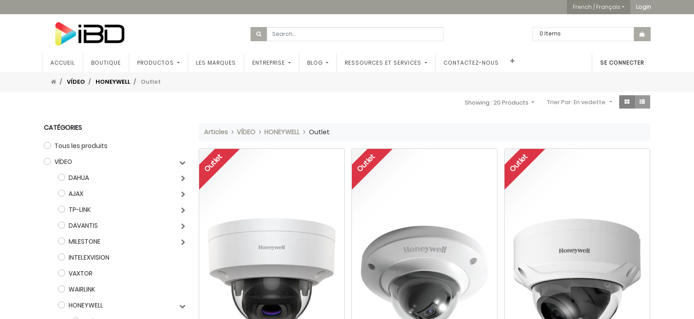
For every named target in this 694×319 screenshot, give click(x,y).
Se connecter (620, 62)
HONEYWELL (113, 82)
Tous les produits (81, 145)
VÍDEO (76, 82)
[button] (643, 7)
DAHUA (79, 177)
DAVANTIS (83, 225)
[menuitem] (64, 63)
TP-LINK (80, 209)
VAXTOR (81, 273)
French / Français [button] (597, 7)
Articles (216, 132)
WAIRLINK (82, 289)
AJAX (76, 193)
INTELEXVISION (89, 257)
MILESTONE (84, 241)
